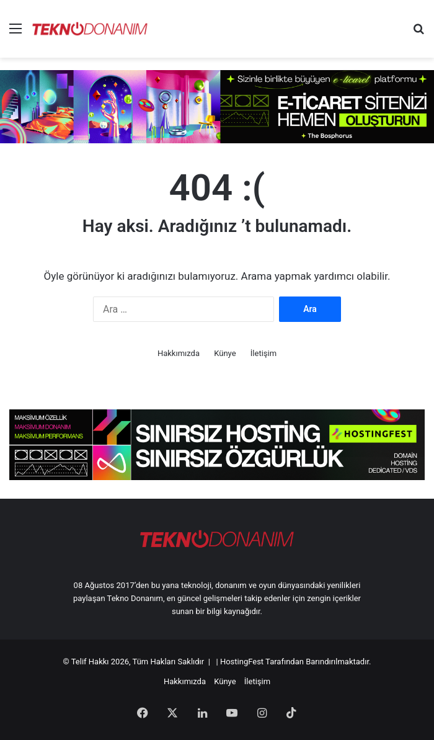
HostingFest (242, 661)
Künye (225, 353)
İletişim (263, 353)
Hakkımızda (178, 353)
